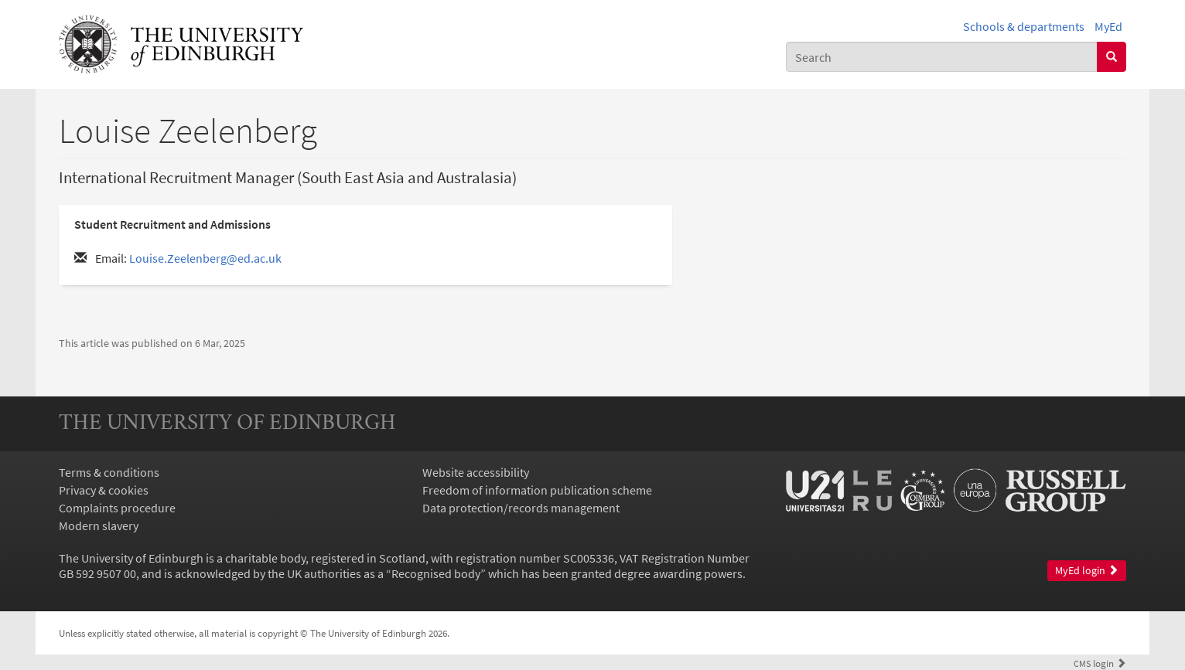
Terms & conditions (109, 472)
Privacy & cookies (104, 490)
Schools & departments (1023, 26)
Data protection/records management (521, 507)
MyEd (1108, 26)
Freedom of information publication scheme (537, 490)
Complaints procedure (117, 507)
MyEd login (1086, 570)
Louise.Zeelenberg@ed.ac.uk (205, 258)
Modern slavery (98, 525)
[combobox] (942, 57)
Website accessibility (475, 472)
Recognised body (435, 573)
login (1100, 663)
